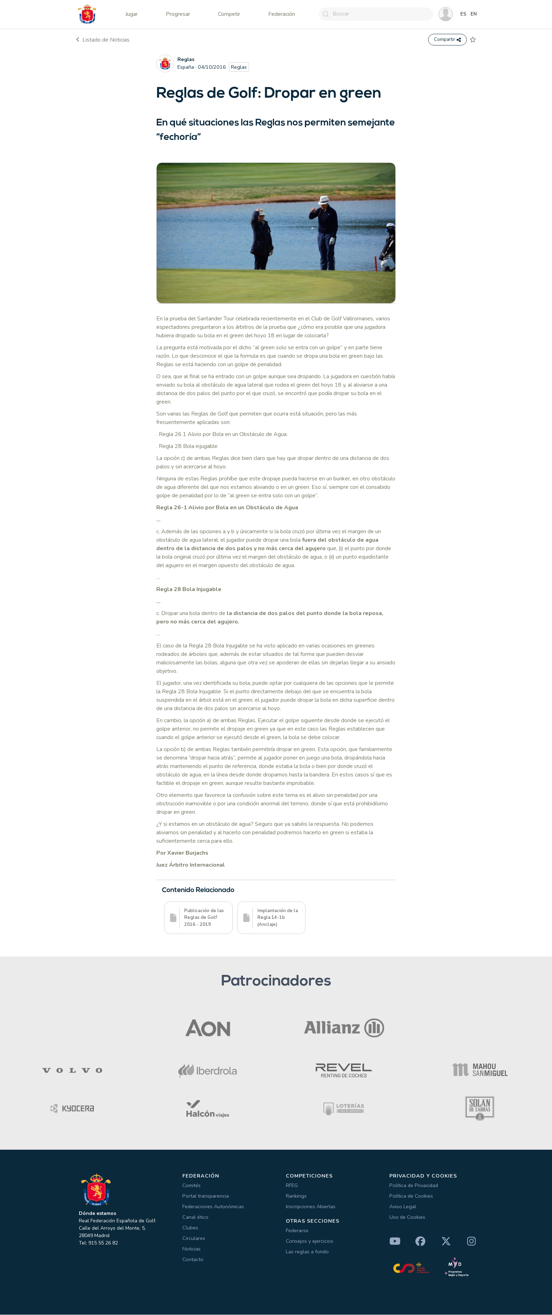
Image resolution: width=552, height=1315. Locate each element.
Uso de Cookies (407, 1217)
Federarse (297, 1230)
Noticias (191, 1249)
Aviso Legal (402, 1206)
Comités (191, 1185)
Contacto (192, 1259)
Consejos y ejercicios (309, 1241)
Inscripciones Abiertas (310, 1206)
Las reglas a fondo (307, 1251)
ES (463, 14)
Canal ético (195, 1217)
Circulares (193, 1238)
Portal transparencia (205, 1196)
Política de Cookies (411, 1196)
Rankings (296, 1196)
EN (474, 14)
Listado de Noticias (103, 40)
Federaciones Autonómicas (213, 1206)
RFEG (292, 1185)
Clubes (190, 1227)
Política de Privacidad (413, 1185)
